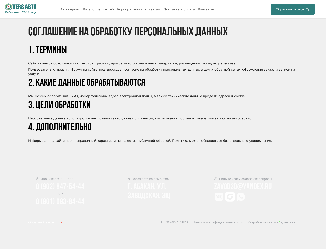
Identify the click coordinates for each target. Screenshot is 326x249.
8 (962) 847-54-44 (60, 187)
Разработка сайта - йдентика (271, 222)
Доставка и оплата (179, 9)
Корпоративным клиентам (138, 9)
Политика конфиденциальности (218, 222)
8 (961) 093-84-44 (60, 202)
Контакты (206, 9)
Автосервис (70, 9)
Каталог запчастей (98, 9)
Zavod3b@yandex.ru (243, 187)
